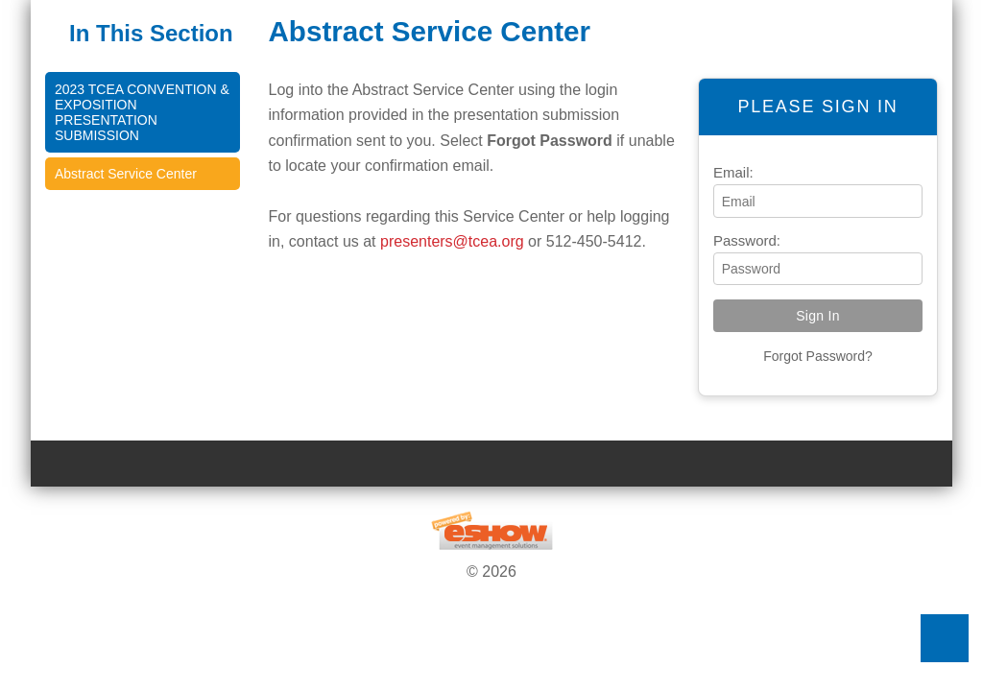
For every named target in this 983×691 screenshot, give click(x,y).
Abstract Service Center (126, 173)
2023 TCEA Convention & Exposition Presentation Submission (142, 112)
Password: (746, 240)
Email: (733, 172)
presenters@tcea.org (452, 241)
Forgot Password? (818, 356)
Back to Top (945, 638)
